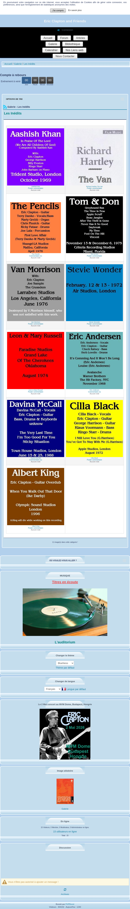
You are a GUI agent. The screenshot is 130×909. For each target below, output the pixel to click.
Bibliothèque (72, 44)
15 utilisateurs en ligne (65, 831)
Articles (80, 38)
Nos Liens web (74, 50)
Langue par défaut (76, 689)
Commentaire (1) (35, 256)
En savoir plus (75, 10)
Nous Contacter (65, 56)
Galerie (52, 44)
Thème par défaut (65, 667)
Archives (65, 894)
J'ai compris (58, 10)
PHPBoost (70, 904)
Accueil (48, 38)
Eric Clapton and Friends (65, 21)
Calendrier (51, 50)
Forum (64, 38)
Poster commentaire (35, 188)
